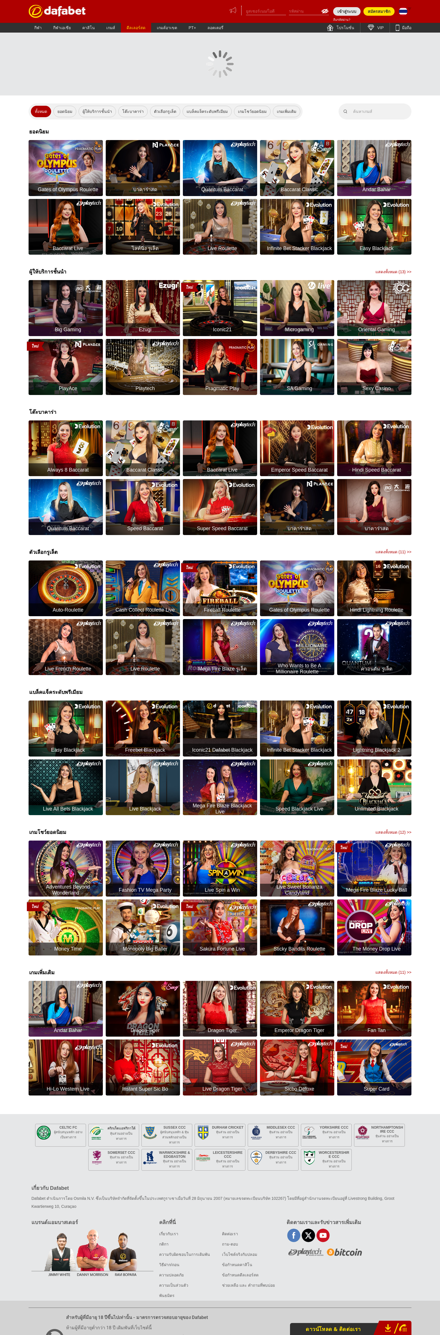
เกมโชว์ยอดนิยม (252, 111)
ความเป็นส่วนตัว (173, 1285)
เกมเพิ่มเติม (286, 111)
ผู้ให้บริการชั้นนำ (97, 111)
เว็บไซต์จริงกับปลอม (239, 1254)
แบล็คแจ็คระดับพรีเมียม (207, 111)
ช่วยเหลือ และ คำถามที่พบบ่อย (248, 1285)
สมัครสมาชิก (379, 11)
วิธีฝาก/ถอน (169, 1264)
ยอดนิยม (64, 111)
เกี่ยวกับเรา (168, 1234)
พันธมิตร (167, 1295)
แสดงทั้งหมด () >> (393, 272)
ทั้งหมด (41, 111)
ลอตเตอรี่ (215, 27)
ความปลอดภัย (171, 1275)
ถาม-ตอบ (230, 1244)
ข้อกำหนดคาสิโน (237, 1264)
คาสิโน (88, 27)
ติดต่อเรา (230, 1234)
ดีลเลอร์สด (136, 27)
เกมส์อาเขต (167, 27)
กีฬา (38, 27)
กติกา (164, 1244)
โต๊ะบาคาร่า (133, 111)
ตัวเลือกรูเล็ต (165, 111)
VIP (380, 27)
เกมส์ (110, 27)
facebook (294, 1235)
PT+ (192, 27)
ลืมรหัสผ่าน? (341, 19)
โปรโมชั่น (344, 27)
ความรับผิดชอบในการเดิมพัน (184, 1254)
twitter (308, 1235)
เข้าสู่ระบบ (346, 11)
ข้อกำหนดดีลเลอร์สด (240, 1275)
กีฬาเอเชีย (62, 27)
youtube (323, 1235)
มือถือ (406, 27)
